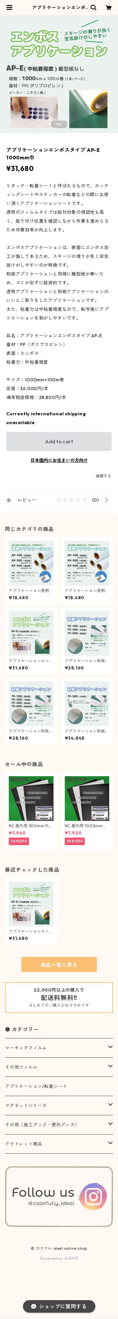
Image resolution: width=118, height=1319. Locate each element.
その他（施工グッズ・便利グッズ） (42, 1125)
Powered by (59, 1258)
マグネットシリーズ (26, 1105)
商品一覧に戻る (59, 965)
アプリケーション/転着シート (36, 1086)
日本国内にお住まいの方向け (59, 460)
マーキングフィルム (26, 1048)
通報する (104, 476)
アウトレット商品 (23, 1144)
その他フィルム (21, 1067)
